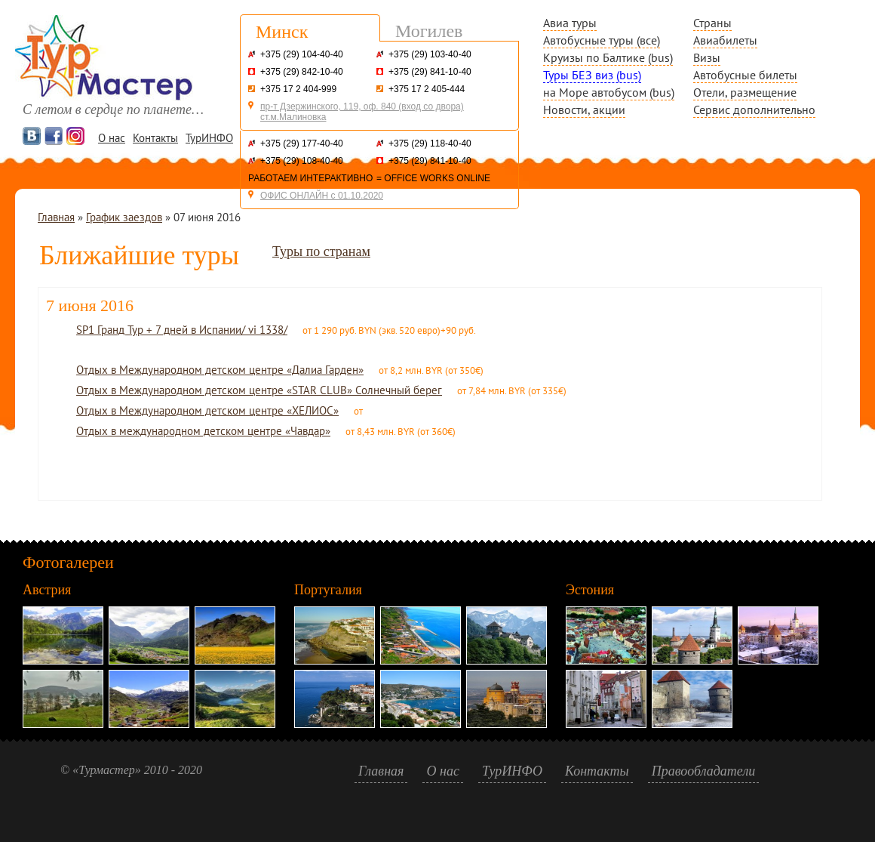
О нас (111, 138)
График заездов (124, 217)
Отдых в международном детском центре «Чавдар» (203, 431)
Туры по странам (321, 251)
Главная (56, 217)
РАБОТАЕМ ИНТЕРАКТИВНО (310, 178)
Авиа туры (570, 22)
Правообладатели (704, 771)
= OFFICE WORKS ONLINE (433, 178)
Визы (706, 57)
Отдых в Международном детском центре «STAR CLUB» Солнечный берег (259, 390)
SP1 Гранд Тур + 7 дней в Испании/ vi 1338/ (181, 329)
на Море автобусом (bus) (608, 92)
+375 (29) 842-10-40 (301, 71)
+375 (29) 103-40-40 (429, 54)
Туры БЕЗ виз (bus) (592, 74)
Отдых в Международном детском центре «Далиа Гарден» (220, 369)
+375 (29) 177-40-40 (301, 143)
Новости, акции (584, 109)
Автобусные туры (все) (601, 40)
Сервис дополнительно (754, 109)
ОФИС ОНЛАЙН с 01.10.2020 (321, 195)
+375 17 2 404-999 (298, 89)
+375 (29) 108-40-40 (301, 161)
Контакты (155, 138)
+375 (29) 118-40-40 (429, 143)
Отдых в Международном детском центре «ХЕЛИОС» (207, 410)
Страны (712, 22)
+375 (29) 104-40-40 (301, 54)
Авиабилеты (725, 40)
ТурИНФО (209, 138)
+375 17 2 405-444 (426, 89)
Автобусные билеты (745, 74)
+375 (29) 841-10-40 (429, 71)
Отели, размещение (745, 92)
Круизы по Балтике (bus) (608, 57)
